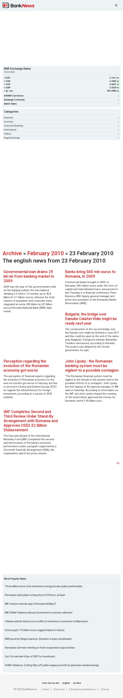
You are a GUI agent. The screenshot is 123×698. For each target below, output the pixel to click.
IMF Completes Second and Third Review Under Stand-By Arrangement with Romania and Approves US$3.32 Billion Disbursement (31, 421)
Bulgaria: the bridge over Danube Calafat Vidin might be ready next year (91, 318)
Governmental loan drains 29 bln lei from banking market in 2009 (29, 276)
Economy (61, 121)
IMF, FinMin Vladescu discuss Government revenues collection (38, 612)
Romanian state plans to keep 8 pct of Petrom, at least (35, 595)
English (66, 683)
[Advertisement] (63, 37)
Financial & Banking (61, 126)
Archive (12, 253)
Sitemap (105, 689)
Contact (45, 689)
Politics (61, 134)
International (61, 130)
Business (61, 117)
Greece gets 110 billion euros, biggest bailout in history (35, 630)
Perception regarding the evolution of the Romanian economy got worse (26, 366)
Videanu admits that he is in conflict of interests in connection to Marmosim (46, 621)
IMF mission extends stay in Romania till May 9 (30, 603)
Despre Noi (59, 689)
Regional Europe (61, 138)
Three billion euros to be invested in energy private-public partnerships (43, 586)
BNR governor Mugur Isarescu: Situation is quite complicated (38, 638)
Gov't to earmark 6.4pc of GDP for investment (30, 656)
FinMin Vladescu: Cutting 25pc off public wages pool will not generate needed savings (52, 665)
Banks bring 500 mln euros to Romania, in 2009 (90, 274)
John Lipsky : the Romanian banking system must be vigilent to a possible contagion (92, 366)
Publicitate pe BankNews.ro (83, 689)
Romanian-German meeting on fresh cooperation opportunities (40, 647)
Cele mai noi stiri (50, 683)
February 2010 (45, 253)
